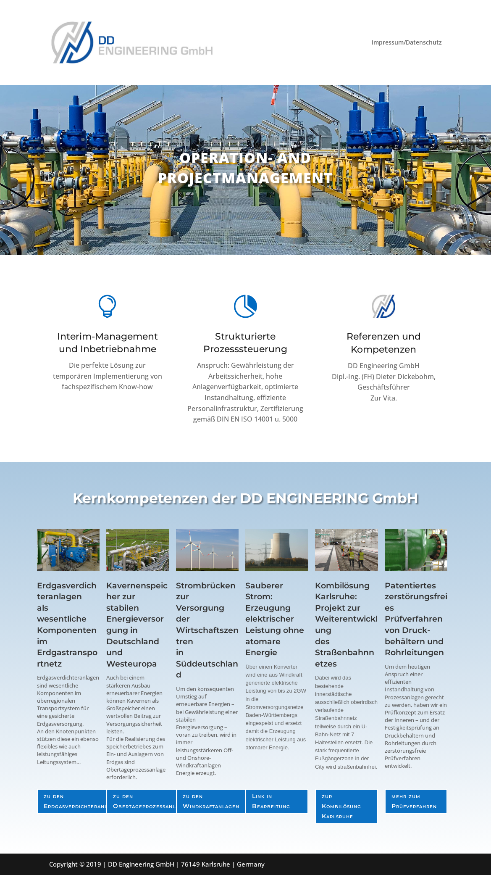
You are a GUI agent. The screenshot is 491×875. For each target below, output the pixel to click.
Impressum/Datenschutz (407, 43)
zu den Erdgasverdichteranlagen (83, 801)
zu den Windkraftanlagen (211, 801)
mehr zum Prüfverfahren (414, 801)
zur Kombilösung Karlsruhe (341, 806)
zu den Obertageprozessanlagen (151, 801)
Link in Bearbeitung (271, 801)
